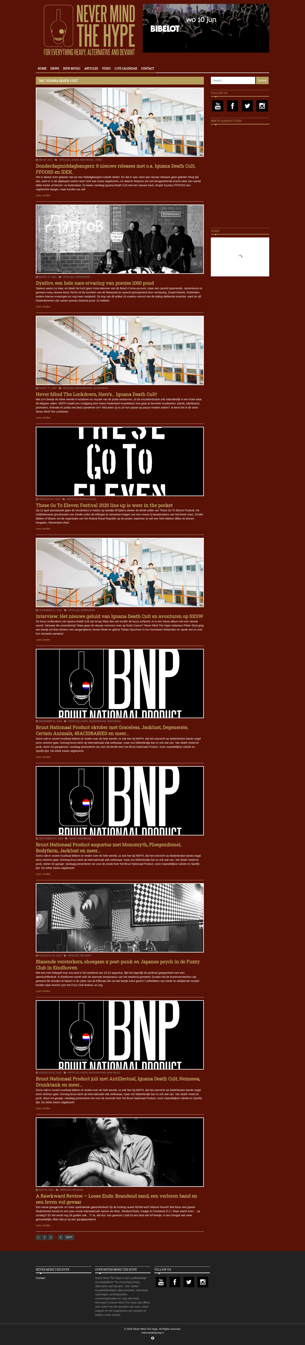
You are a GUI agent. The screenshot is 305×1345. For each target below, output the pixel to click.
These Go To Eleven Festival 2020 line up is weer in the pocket (104, 505)
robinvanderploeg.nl (152, 1332)
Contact (147, 68)
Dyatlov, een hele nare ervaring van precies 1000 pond (95, 283)
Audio (75, 160)
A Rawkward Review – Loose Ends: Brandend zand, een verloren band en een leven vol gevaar (116, 1199)
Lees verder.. (44, 195)
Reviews (85, 955)
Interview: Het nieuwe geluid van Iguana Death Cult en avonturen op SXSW (119, 616)
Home (42, 68)
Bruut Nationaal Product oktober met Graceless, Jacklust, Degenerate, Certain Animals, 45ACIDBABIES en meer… (112, 730)
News (54, 68)
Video (106, 68)
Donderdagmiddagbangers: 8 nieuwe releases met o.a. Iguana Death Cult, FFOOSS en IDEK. (115, 169)
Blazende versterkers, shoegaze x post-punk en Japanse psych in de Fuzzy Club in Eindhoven (118, 965)
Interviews (82, 277)
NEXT (69, 1237)
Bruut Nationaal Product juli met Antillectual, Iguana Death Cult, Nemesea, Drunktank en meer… (118, 1082)
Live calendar (126, 68)
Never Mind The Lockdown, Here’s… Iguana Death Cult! (96, 394)
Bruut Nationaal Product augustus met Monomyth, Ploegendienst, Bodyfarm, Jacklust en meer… (108, 847)
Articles (91, 68)
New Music (71, 68)
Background (83, 388)
